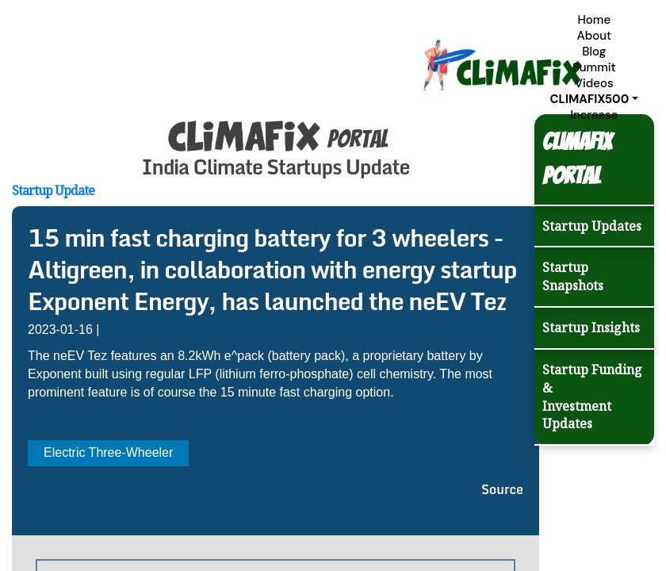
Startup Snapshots (572, 276)
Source (502, 489)
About (593, 36)
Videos (594, 83)
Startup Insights (591, 327)
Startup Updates (591, 226)
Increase (594, 115)
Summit (594, 67)
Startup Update (53, 190)
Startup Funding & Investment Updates (592, 397)
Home (593, 20)
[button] (594, 99)
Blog (594, 51)
